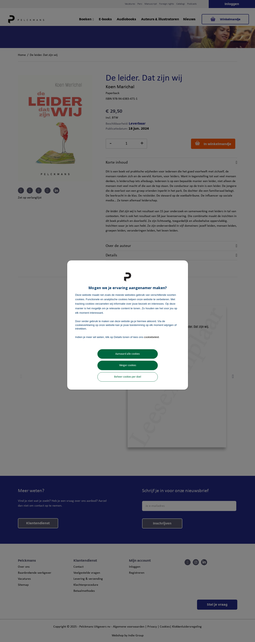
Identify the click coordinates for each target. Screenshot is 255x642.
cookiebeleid (151, 337)
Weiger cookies (127, 365)
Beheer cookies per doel (127, 376)
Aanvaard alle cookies (127, 353)
